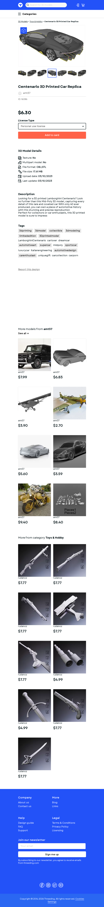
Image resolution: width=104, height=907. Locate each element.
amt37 (26, 93)
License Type (26, 120)
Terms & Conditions (63, 823)
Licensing (57, 830)
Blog (54, 802)
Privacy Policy (60, 826)
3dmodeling (73, 230)
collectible (55, 230)
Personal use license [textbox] (33, 126)
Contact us (24, 806)
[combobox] (52, 126)
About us (23, 802)
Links (55, 806)
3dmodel (40, 230)
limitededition (27, 236)
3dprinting (25, 230)
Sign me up (52, 854)
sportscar (71, 245)
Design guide (26, 823)
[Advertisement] (52, 298)
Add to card (52, 135)
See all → (23, 333)
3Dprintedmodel (49, 236)
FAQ (20, 826)
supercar (45, 245)
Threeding (20, 5)
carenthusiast (27, 255)
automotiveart (27, 245)
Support (23, 830)
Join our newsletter (31, 840)
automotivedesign (65, 250)
